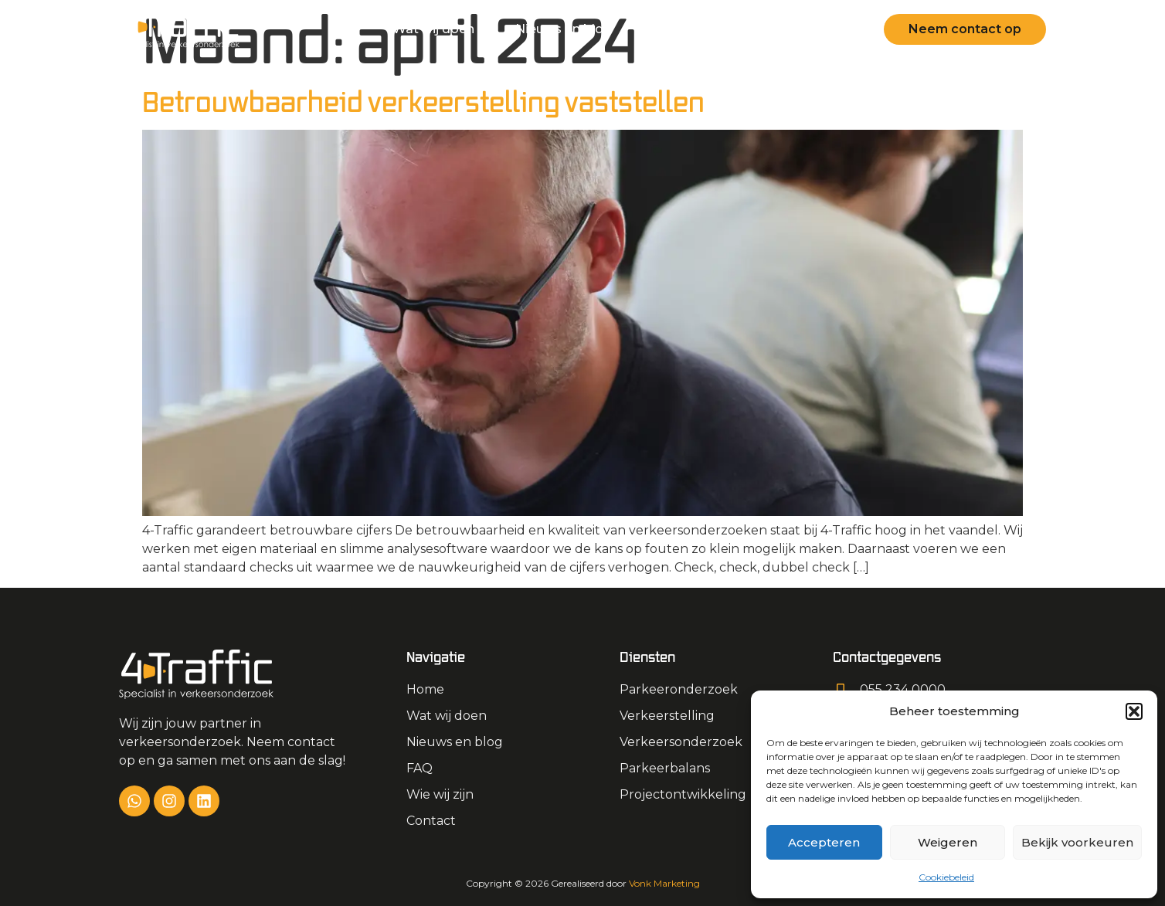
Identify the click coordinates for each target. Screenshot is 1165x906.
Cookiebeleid (946, 877)
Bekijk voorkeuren (1077, 842)
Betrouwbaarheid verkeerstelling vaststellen (423, 101)
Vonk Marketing (664, 883)
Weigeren (947, 842)
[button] (1134, 711)
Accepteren (824, 842)
